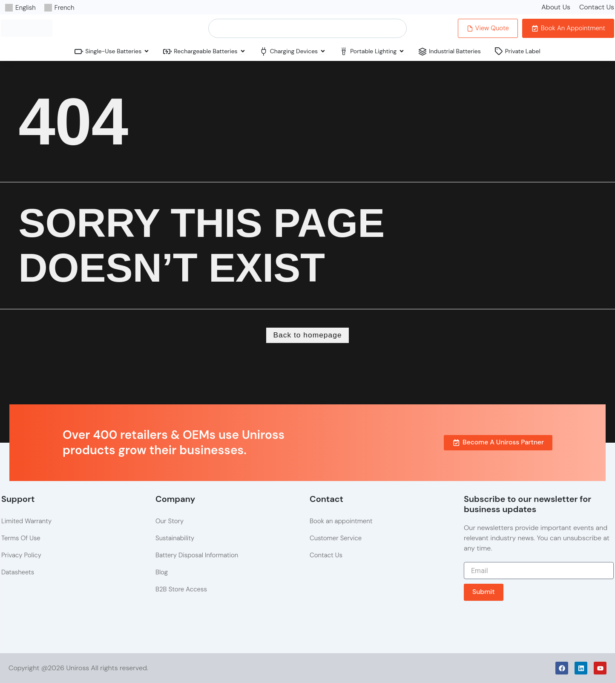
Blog (161, 572)
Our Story (169, 521)
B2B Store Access (181, 589)
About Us (555, 7)
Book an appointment (341, 521)
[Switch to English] (20, 8)
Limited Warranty (26, 521)
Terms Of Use (20, 538)
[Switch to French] (59, 8)
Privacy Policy (21, 555)
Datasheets (17, 572)
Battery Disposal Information (196, 555)
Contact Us (596, 7)
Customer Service (336, 538)
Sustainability (174, 538)
